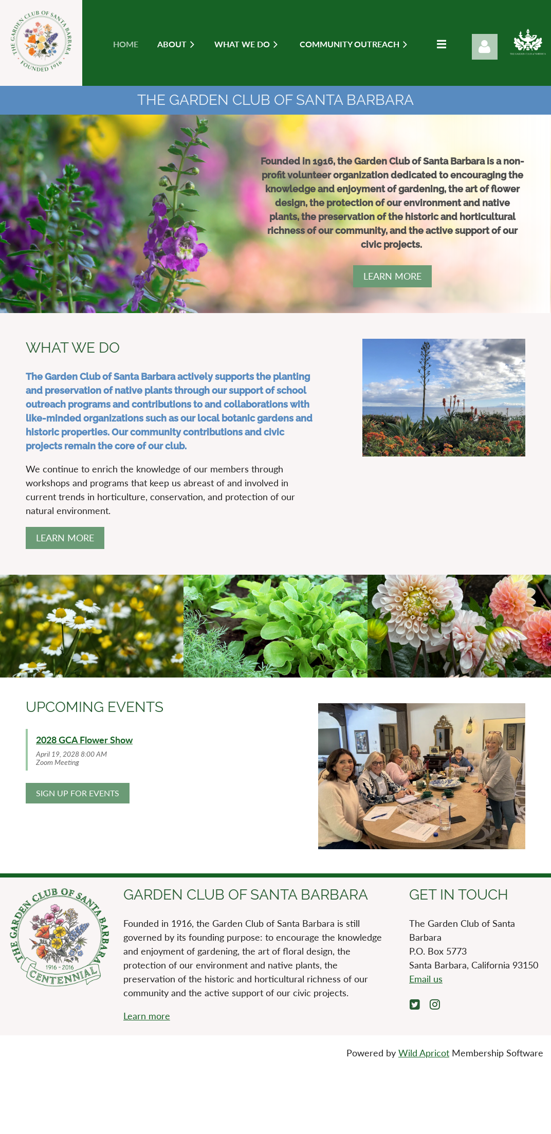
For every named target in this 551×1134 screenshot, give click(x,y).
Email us (426, 978)
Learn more (146, 1015)
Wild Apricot (423, 1052)
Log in (485, 47)
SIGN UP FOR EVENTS (77, 793)
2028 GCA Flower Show (84, 739)
